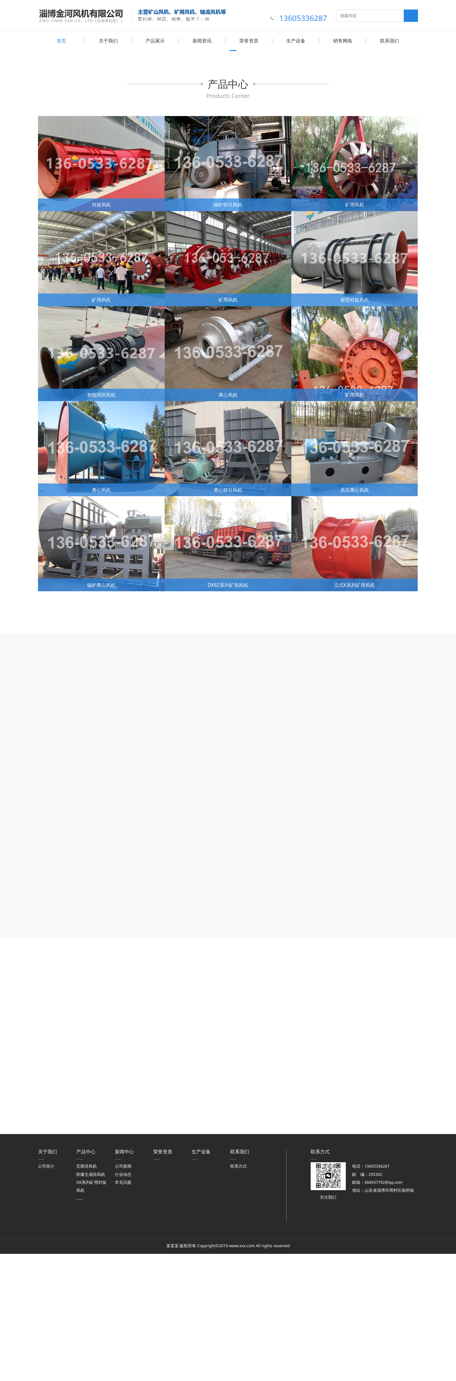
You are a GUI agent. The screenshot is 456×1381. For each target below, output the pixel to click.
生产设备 (295, 40)
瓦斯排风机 (86, 1293)
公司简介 (46, 1293)
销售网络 (342, 40)
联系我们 (389, 40)
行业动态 (123, 1301)
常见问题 (123, 1309)
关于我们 (108, 40)
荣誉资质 (248, 40)
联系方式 (238, 1293)
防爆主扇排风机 (90, 1301)
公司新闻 (123, 1293)
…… (79, 1325)
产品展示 (155, 40)
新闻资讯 (202, 40)
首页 (61, 40)
